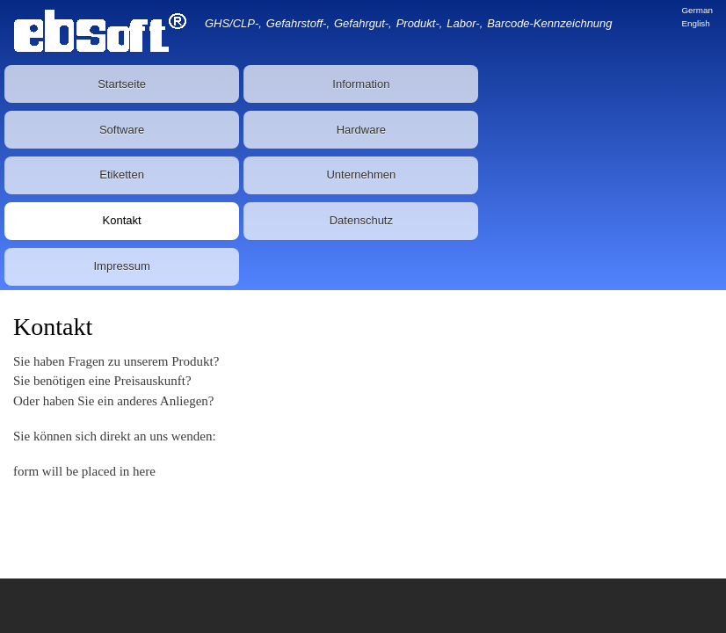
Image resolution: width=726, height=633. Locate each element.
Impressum (121, 266)
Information (360, 84)
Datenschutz (361, 220)
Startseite (122, 84)
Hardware (361, 129)
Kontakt (122, 220)
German (697, 10)
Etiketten (121, 174)
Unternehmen (361, 174)
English (695, 23)
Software (121, 129)
